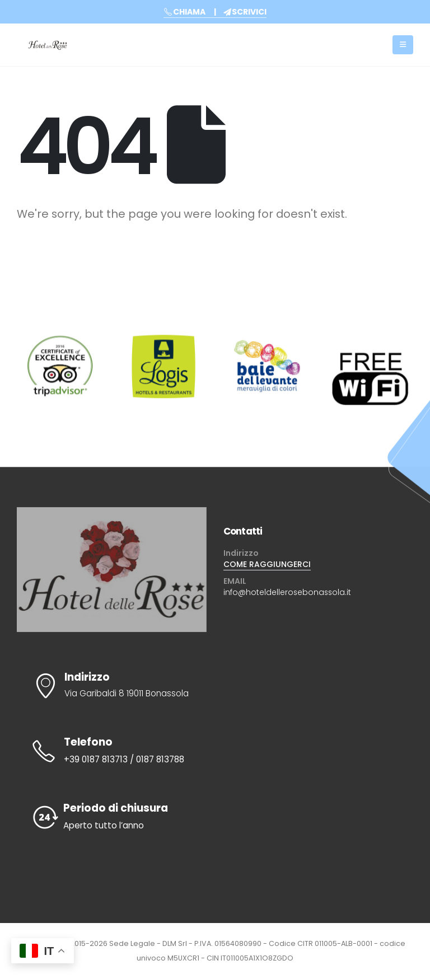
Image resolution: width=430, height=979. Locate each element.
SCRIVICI (245, 11)
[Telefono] (215, 751)
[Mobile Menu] (402, 44)
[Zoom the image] (60, 343)
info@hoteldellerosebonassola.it (287, 592)
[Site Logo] (47, 44)
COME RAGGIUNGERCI (267, 564)
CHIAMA (184, 11)
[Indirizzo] (215, 686)
